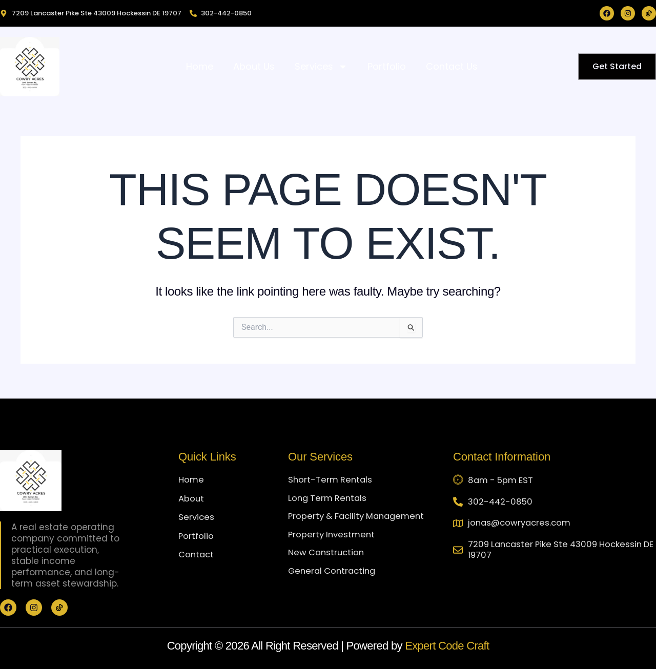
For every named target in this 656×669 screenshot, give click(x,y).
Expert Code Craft (447, 645)
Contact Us (452, 66)
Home (199, 66)
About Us (254, 66)
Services (321, 66)
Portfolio (386, 66)
